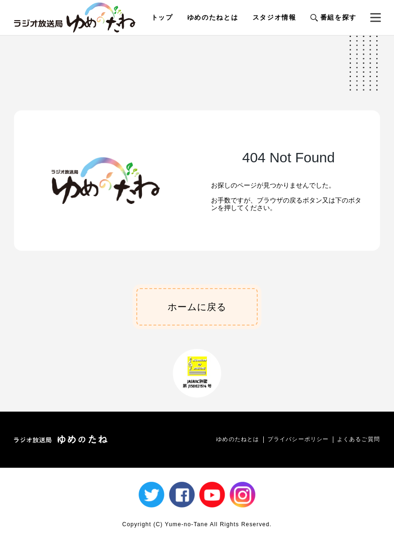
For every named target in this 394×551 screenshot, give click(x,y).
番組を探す (333, 17)
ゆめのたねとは (213, 17)
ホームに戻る (197, 307)
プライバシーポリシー (298, 439)
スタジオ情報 (274, 17)
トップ (162, 17)
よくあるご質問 (358, 439)
